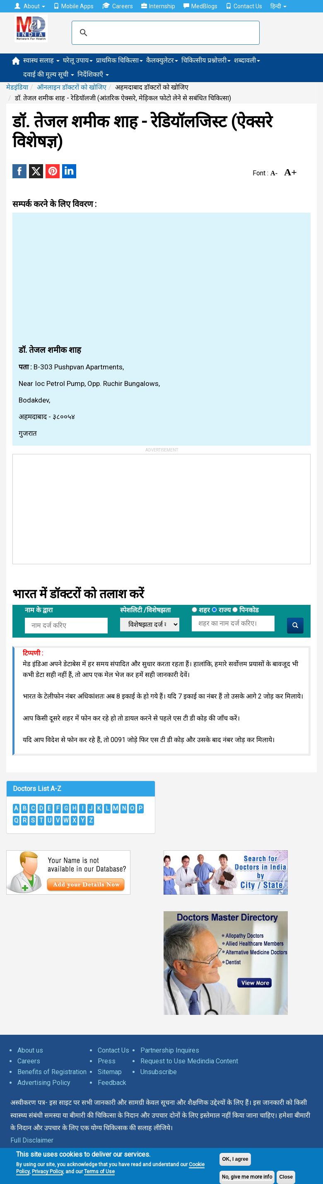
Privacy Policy (47, 1171)
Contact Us (244, 6)
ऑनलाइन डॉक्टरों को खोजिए (71, 87)
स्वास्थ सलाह (41, 60)
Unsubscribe (158, 1072)
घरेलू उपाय (78, 60)
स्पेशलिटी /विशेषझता (145, 610)
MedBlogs (200, 6)
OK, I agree (235, 1159)
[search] (164, 33)
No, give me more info (247, 1177)
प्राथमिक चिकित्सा (119, 60)
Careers (117, 6)
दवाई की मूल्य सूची (48, 74)
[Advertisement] (161, 279)
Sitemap (110, 1072)
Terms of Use (99, 1171)
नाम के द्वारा (39, 610)
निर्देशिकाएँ (93, 74)
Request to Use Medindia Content (189, 1061)
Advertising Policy (43, 1083)
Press (107, 1061)
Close (286, 1177)
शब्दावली (247, 60)
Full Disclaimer (31, 1140)
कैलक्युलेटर (162, 60)
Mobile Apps (73, 6)
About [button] (29, 6)
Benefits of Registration (52, 1072)
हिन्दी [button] (278, 6)
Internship (158, 6)
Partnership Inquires (169, 1050)
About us (30, 1050)
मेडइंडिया (17, 87)
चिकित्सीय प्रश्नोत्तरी (206, 60)
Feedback (112, 1083)
